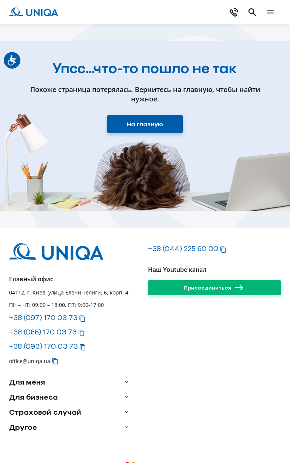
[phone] (234, 12)
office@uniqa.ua (29, 361)
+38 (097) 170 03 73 (43, 317)
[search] (252, 12)
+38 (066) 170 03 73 (43, 332)
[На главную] (145, 124)
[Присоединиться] (214, 287)
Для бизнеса (33, 397)
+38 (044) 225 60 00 (183, 248)
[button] (82, 318)
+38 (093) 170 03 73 (43, 346)
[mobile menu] (270, 12)
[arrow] (126, 382)
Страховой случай (45, 412)
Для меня (27, 381)
